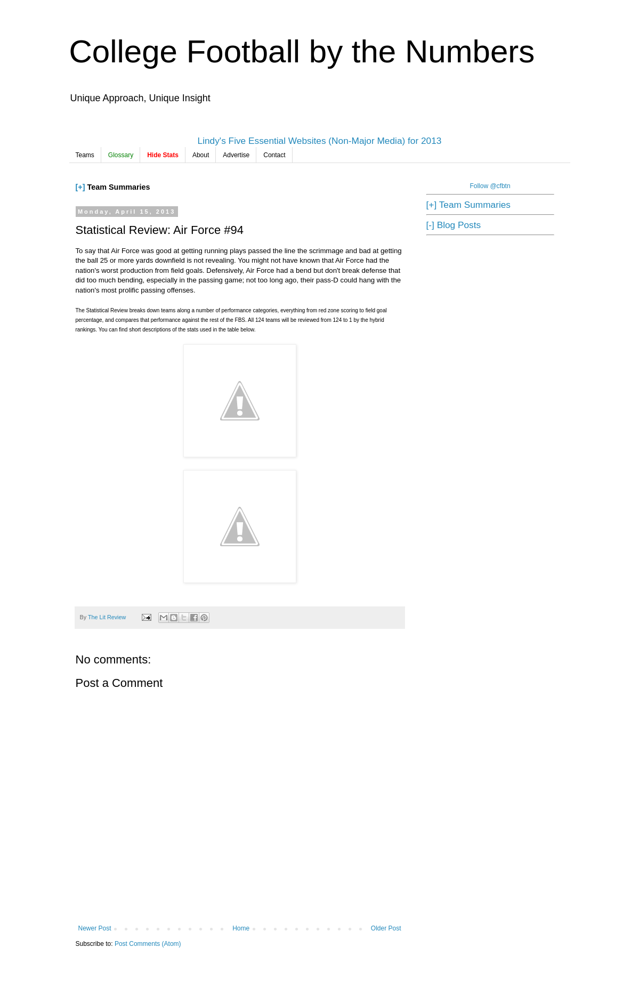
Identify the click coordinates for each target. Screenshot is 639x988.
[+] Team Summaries (468, 204)
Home (240, 928)
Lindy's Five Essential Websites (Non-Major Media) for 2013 (320, 140)
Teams (85, 155)
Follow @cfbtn (490, 186)
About (200, 155)
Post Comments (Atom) (148, 943)
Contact (274, 155)
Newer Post (94, 928)
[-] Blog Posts (453, 225)
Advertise (236, 155)
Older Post (386, 928)
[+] (80, 187)
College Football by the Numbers (302, 51)
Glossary (120, 155)
